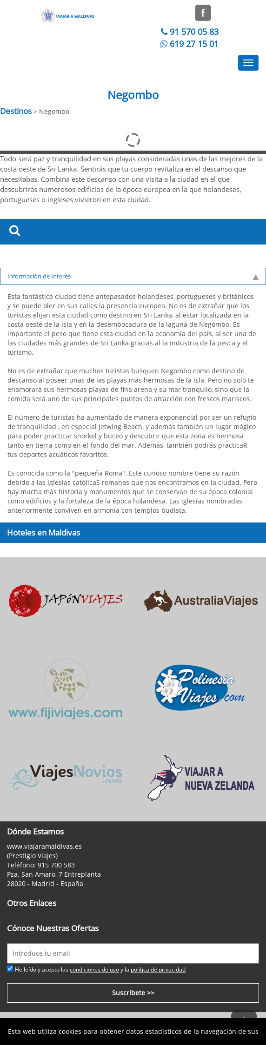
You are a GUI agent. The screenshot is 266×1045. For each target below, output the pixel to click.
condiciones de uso (94, 969)
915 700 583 (56, 864)
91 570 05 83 (188, 31)
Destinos (16, 111)
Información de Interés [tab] (133, 276)
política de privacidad (158, 969)
